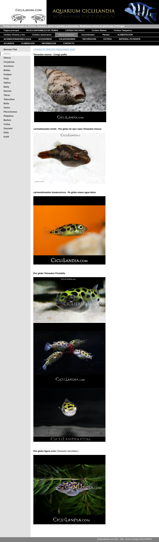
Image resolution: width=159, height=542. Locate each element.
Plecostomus (10, 112)
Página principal (11, 30)
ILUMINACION (28, 43)
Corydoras (9, 62)
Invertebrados (88, 35)
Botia (6, 103)
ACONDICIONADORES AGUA (17, 39)
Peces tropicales (66, 35)
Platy (6, 78)
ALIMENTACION (125, 35)
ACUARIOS (9, 43)
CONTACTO (68, 43)
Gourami (8, 128)
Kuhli (6, 137)
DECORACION (89, 39)
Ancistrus (9, 66)
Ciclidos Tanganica (123, 30)
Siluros (7, 58)
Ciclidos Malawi (99, 30)
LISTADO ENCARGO (75, 30)
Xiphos (7, 82)
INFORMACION (49, 43)
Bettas (7, 70)
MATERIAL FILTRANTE (129, 39)
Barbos (7, 120)
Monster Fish (10, 49)
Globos (7, 53)
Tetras (7, 95)
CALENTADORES (67, 39)
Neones (7, 91)
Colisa (7, 124)
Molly (6, 87)
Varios (7, 107)
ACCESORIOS (45, 39)
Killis (6, 132)
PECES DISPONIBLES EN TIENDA (42, 30)
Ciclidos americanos (41, 35)
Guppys (8, 74)
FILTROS (107, 39)
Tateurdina (9, 99)
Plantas (106, 35)
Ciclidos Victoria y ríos (14, 35)
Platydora (9, 116)
